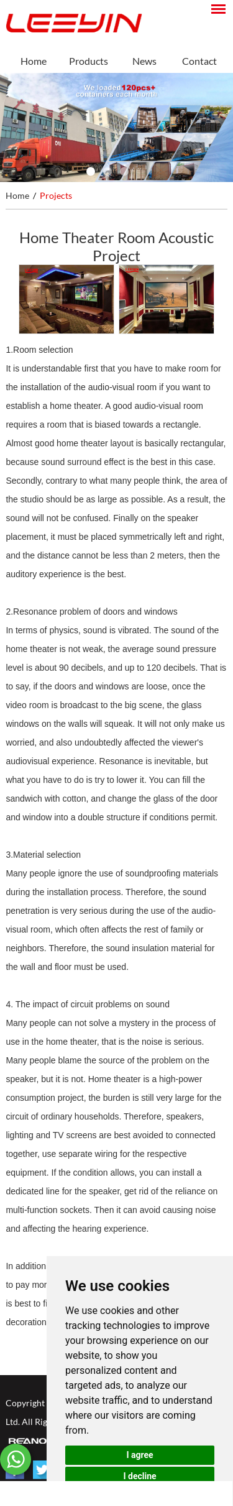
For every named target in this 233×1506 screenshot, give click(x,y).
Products (88, 61)
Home (34, 61)
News (144, 61)
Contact (199, 61)
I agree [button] (139, 1455)
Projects (56, 195)
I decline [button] (139, 1476)
